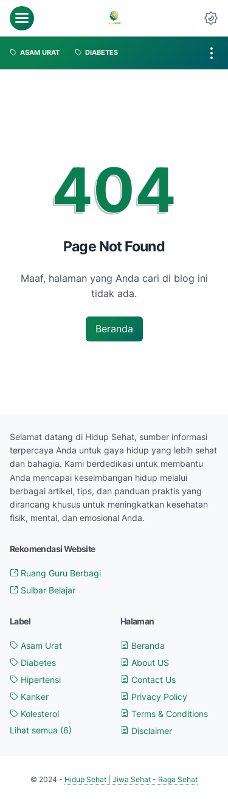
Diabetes (33, 662)
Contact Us (148, 679)
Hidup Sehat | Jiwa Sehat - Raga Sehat (131, 779)
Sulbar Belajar (42, 590)
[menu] (22, 18)
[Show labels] (41, 730)
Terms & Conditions (164, 713)
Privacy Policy (153, 696)
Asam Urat (36, 645)
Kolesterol (34, 713)
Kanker (29, 696)
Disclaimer (146, 730)
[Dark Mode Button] (211, 18)
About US (144, 662)
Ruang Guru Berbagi (55, 573)
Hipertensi (35, 679)
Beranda (114, 329)
